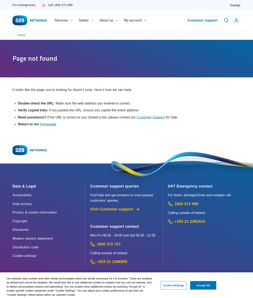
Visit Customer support (115, 209)
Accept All (203, 286)
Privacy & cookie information (35, 212)
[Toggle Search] (226, 20)
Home (21, 35)
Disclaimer (21, 229)
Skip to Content (3, 3)
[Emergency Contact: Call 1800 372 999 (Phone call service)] (204, 204)
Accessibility (22, 195)
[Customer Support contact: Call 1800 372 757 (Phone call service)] (124, 244)
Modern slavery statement (33, 238)
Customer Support (151, 117)
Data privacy (22, 204)
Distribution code (26, 247)
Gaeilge (235, 5)
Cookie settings (25, 256)
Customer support (202, 20)
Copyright (20, 221)
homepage (48, 124)
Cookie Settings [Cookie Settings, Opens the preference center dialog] (173, 286)
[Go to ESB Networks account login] (236, 20)
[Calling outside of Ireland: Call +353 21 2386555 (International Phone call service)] (124, 262)
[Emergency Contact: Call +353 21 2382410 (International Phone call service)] (204, 221)
